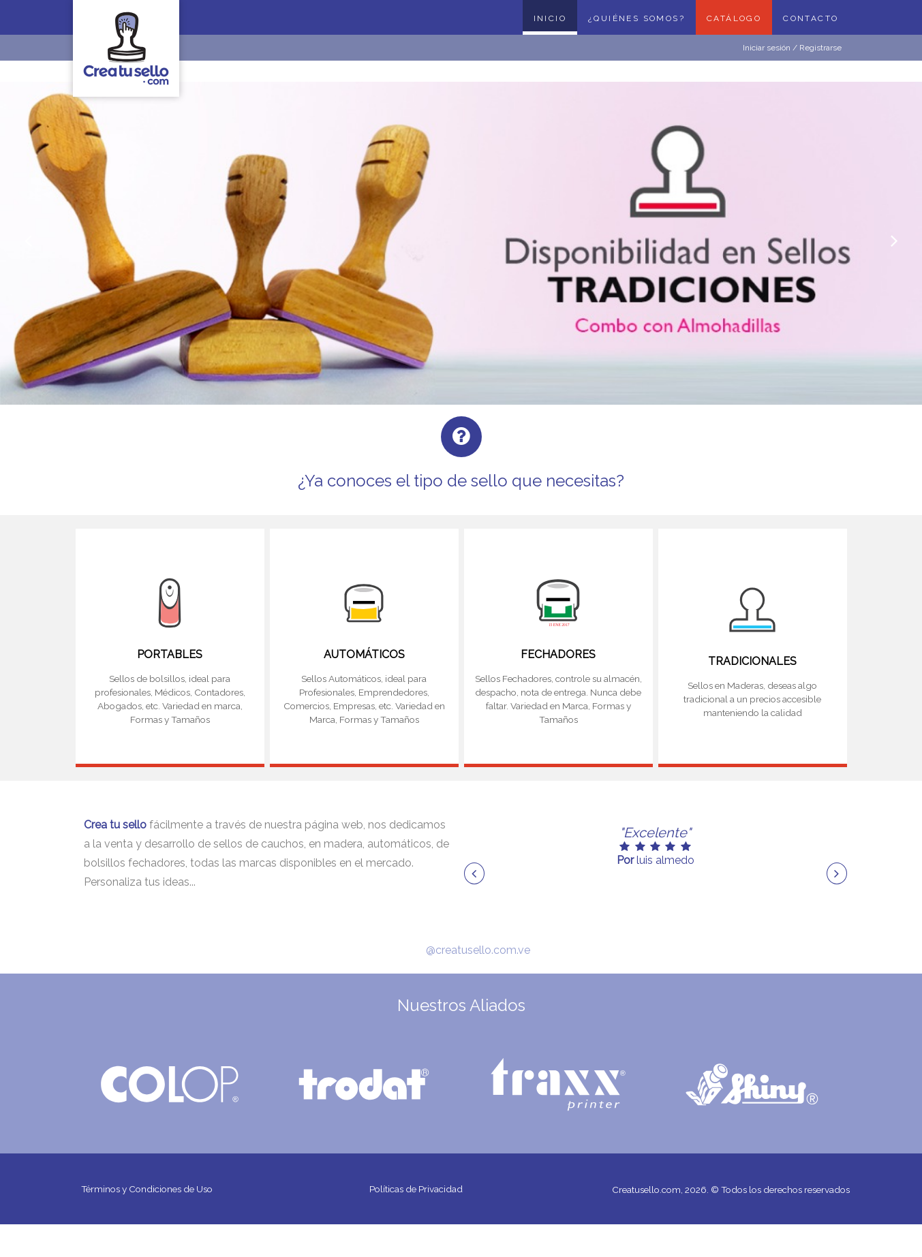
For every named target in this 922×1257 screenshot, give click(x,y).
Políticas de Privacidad (417, 1190)
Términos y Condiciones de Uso (152, 1190)
